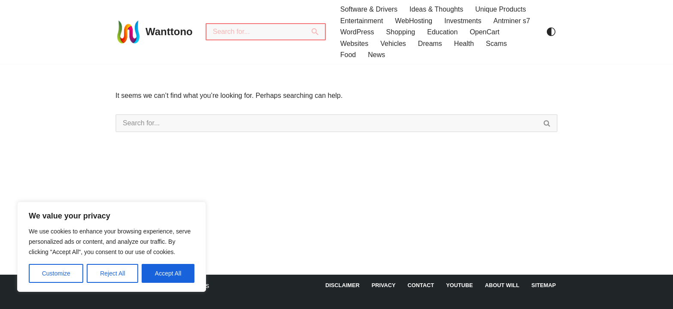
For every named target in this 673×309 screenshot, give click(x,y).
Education (442, 32)
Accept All (168, 273)
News (376, 54)
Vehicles (393, 43)
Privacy (384, 285)
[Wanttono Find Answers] (154, 32)
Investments (462, 20)
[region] (111, 247)
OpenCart (484, 32)
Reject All (112, 273)
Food (348, 54)
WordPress (357, 32)
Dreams (430, 43)
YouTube (459, 285)
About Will (502, 285)
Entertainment (361, 20)
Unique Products (500, 9)
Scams (496, 43)
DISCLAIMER (342, 285)
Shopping (400, 32)
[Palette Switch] (551, 31)
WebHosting (413, 20)
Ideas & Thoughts (436, 9)
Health (464, 43)
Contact (421, 285)
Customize (56, 273)
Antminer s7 (511, 20)
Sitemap (543, 285)
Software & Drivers (368, 9)
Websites (354, 43)
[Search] (255, 31)
